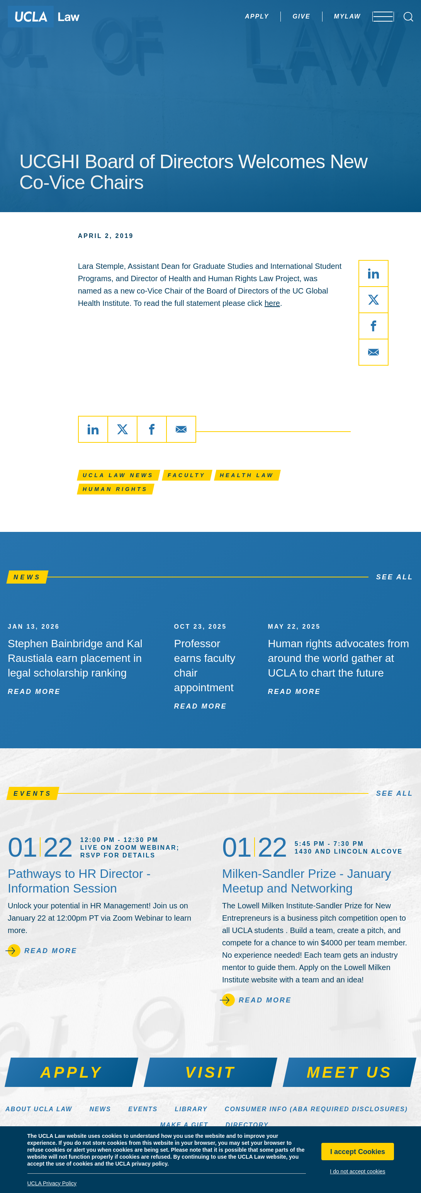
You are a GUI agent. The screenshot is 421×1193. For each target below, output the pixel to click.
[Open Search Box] (408, 17)
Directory (247, 1125)
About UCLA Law (38, 1109)
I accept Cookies (357, 1152)
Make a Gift (184, 1125)
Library (191, 1109)
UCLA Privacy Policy (52, 1183)
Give (280, 16)
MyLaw (325, 16)
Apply (235, 16)
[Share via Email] (373, 352)
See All (394, 577)
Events (143, 1109)
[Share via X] (373, 299)
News (100, 1109)
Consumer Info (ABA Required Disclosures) (316, 1109)
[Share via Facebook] (373, 326)
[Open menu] (378, 17)
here (272, 303)
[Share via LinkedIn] (373, 273)
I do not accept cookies (357, 1171)
